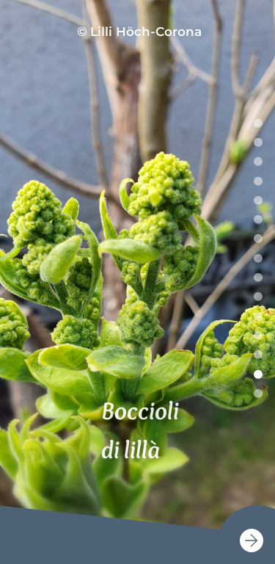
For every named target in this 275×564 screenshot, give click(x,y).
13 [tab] (258, 354)
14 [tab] (258, 373)
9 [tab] (258, 277)
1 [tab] (258, 122)
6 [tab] (258, 219)
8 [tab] (258, 257)
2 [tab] (258, 142)
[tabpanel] (137, 282)
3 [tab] (258, 161)
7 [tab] (258, 238)
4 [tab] (258, 180)
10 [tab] (258, 296)
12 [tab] (258, 335)
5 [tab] (258, 200)
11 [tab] (258, 315)
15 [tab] (258, 393)
